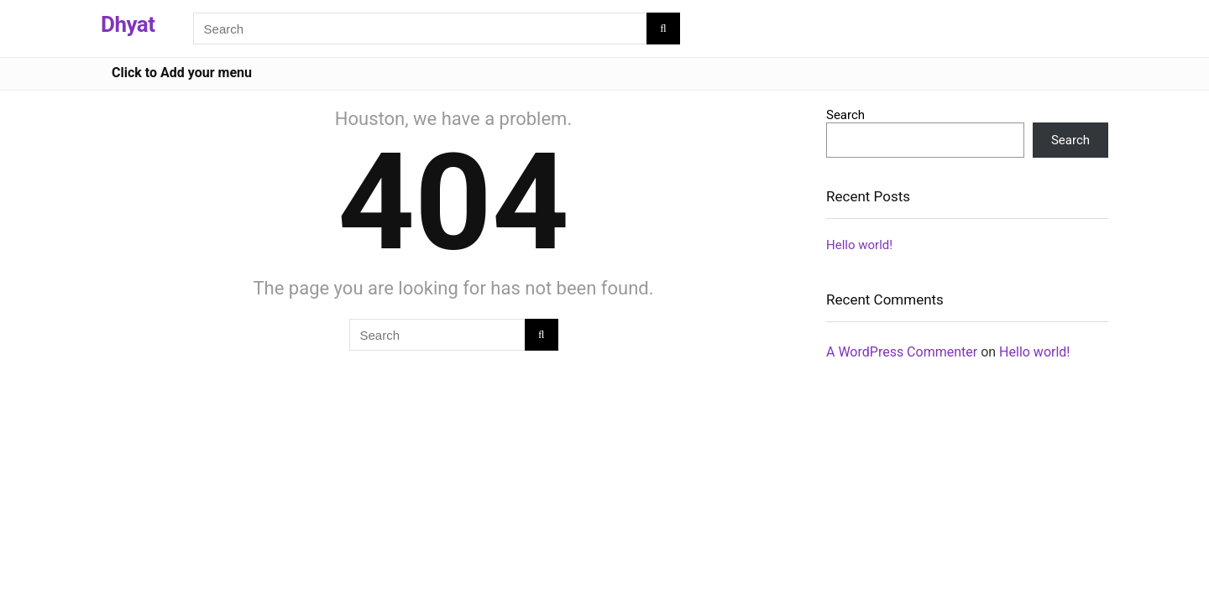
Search (845, 114)
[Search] (662, 28)
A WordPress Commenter (901, 352)
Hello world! (859, 245)
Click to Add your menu (182, 73)
